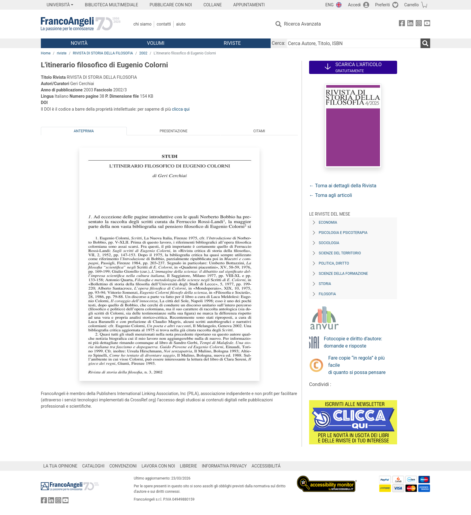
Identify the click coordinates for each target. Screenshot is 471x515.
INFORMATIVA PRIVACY (224, 466)
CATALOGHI (93, 466)
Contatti (163, 24)
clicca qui (181, 109)
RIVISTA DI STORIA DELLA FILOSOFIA (103, 53)
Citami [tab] (259, 131)
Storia (325, 284)
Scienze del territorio (340, 253)
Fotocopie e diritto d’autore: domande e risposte (353, 342)
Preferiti (382, 4)
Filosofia (327, 294)
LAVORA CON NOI (158, 466)
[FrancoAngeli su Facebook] (402, 24)
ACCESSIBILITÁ (266, 466)
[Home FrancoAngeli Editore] (80, 24)
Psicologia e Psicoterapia (343, 233)
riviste (61, 53)
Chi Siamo (142, 24)
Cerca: (278, 43)
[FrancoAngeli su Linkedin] (410, 24)
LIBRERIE (188, 466)
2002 (143, 53)
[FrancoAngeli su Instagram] (419, 24)
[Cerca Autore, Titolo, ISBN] (354, 43)
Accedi (354, 4)
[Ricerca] (425, 43)
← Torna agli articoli (330, 195)
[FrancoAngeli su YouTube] (427, 24)
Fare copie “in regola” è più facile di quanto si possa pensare (357, 365)
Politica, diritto (334, 263)
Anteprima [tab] (84, 131)
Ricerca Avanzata (302, 24)
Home (45, 53)
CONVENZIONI (123, 466)
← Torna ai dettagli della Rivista (342, 186)
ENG (329, 4)
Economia (328, 222)
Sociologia (329, 243)
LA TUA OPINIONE (60, 466)
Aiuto (180, 24)
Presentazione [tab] (173, 131)
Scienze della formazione (343, 273)
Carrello (411, 4)
